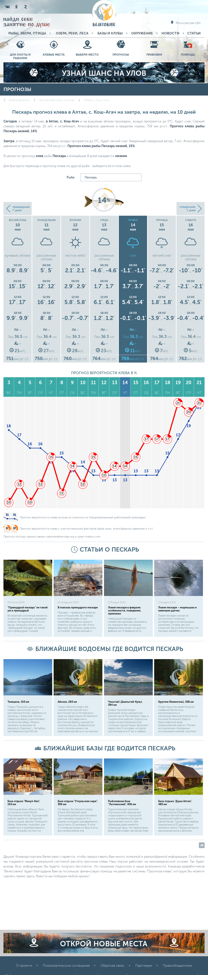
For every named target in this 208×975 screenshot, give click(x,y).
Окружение (142, 33)
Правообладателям (177, 965)
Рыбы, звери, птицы (27, 33)
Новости (170, 33)
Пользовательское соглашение (66, 965)
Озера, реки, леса (72, 33)
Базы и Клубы (110, 33)
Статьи (194, 33)
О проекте (24, 965)
